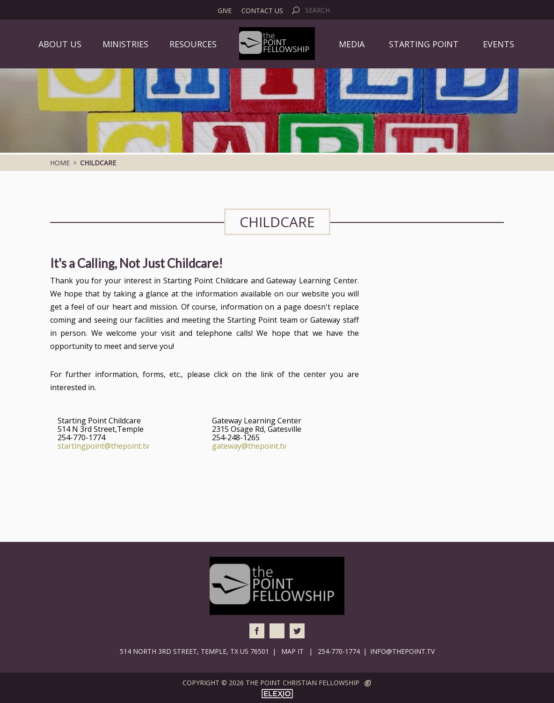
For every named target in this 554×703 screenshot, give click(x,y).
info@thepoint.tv (402, 651)
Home (60, 162)
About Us (59, 44)
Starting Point (424, 44)
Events (498, 44)
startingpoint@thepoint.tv (103, 446)
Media (351, 44)
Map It (292, 651)
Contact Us (262, 10)
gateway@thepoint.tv (249, 446)
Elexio (277, 693)
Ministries (125, 44)
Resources (193, 44)
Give (225, 10)
